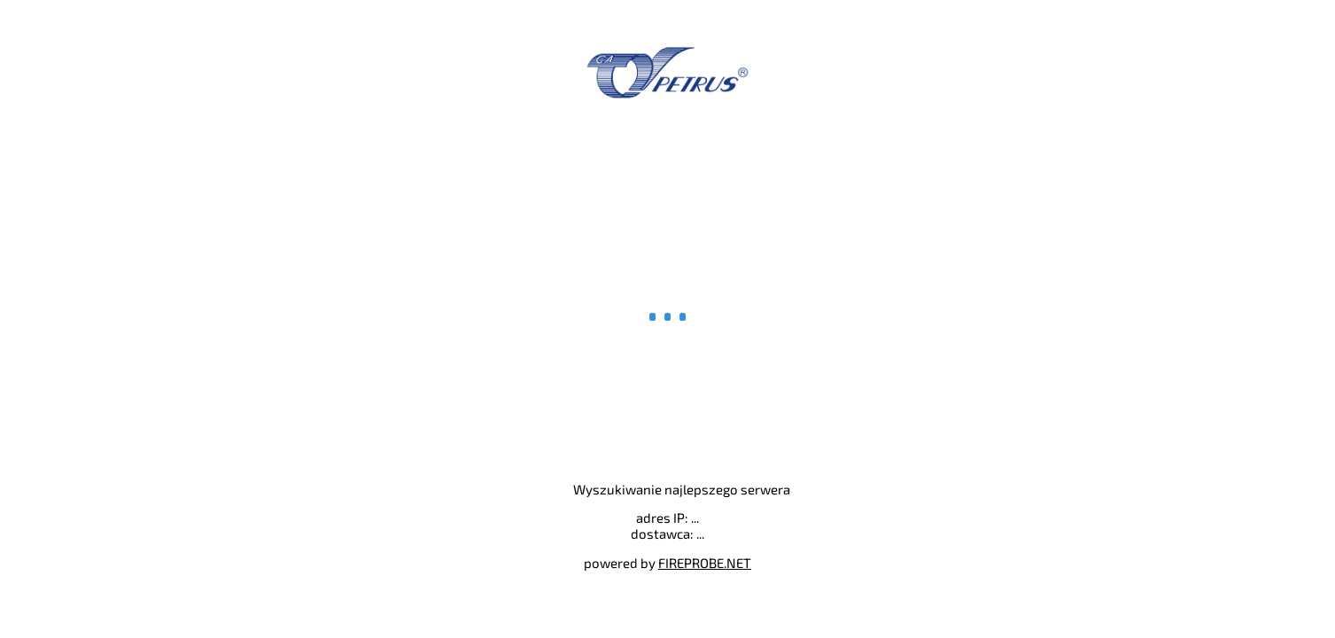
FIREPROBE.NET (704, 563)
